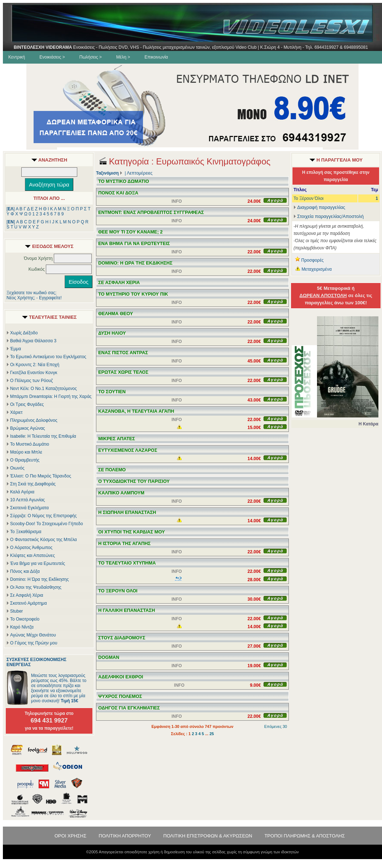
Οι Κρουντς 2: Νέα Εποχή (34, 364)
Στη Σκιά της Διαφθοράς (33, 483)
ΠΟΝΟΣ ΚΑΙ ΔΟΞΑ (118, 193)
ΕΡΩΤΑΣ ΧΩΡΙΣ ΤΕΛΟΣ (123, 372)
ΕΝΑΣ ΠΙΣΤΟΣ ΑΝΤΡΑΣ (123, 352)
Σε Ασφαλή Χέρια (26, 595)
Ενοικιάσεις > (52, 57)
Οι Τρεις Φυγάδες (27, 404)
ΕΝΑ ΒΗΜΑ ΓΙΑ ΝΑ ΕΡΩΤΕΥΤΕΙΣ (134, 243)
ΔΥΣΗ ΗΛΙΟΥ (112, 333)
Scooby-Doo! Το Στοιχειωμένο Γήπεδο (46, 523)
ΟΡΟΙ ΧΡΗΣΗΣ (70, 836)
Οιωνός (17, 468)
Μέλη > (123, 57)
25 (211, 734)
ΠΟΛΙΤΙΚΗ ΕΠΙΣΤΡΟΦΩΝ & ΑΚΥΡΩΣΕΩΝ (207, 836)
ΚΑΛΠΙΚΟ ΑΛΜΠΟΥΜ (121, 493)
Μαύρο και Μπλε (26, 452)
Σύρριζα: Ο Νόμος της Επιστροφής (43, 515)
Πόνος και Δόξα (25, 571)
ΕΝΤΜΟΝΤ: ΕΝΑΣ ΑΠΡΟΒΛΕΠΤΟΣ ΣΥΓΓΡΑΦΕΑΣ (151, 212)
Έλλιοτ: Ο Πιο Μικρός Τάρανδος (40, 476)
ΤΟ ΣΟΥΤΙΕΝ (112, 391)
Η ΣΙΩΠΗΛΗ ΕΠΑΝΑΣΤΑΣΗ (127, 512)
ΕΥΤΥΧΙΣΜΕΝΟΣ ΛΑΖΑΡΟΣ (127, 450)
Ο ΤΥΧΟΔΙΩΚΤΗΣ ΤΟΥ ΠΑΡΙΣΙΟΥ (134, 481)
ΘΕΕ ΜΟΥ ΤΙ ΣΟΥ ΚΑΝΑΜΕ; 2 (130, 232)
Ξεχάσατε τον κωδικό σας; (31, 292)
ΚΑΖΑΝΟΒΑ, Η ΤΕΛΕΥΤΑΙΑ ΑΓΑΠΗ (136, 411)
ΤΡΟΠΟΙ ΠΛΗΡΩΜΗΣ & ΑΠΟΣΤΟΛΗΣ (304, 836)
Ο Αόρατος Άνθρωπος (31, 547)
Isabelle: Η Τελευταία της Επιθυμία (43, 436)
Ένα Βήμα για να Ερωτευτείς (37, 563)
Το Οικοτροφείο (24, 619)
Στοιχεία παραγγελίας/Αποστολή (330, 216)
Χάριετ (16, 412)
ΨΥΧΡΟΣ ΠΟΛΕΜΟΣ (120, 696)
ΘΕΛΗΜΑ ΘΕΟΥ (115, 313)
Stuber (16, 611)
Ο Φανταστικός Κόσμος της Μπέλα (43, 539)
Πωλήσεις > (90, 57)
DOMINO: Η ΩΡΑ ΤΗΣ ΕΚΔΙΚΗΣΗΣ (135, 263)
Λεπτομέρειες (139, 173)
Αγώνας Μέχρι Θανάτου (33, 635)
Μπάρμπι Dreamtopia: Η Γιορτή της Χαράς (51, 396)
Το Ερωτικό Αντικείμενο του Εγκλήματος (48, 356)
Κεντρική (16, 57)
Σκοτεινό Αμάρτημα (28, 603)
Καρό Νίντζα (22, 627)
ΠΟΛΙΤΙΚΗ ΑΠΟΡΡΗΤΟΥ (125, 836)
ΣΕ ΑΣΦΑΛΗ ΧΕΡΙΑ (119, 282)
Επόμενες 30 (275, 726)
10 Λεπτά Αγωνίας (27, 499)
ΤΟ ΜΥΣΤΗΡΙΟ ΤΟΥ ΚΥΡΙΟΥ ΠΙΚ (133, 294)
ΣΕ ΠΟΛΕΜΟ (112, 469)
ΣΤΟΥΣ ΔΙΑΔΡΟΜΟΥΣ (121, 637)
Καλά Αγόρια (22, 491)
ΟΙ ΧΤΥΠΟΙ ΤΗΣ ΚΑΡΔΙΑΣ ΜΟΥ (131, 532)
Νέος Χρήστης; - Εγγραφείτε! (34, 297)
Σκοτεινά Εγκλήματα (29, 507)
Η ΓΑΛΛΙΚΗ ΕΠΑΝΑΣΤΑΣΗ (126, 610)
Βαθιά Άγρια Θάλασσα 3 (33, 340)
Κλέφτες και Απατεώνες (32, 555)
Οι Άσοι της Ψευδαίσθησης (35, 587)
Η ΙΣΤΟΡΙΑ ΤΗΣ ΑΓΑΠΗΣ (124, 543)
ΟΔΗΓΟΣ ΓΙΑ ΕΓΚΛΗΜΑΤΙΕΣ (129, 708)
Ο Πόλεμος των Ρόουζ (31, 380)
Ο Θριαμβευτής (24, 460)
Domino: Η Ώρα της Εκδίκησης (39, 579)
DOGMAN (108, 657)
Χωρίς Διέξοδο (24, 332)
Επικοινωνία (156, 57)
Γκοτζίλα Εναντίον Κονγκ (33, 372)
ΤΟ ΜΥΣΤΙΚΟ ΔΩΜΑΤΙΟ (123, 181)
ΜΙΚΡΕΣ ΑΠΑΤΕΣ (116, 438)
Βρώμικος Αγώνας (27, 428)
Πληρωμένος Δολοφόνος (33, 420)
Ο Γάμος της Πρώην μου (33, 643)
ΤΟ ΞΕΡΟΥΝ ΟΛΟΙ (118, 590)
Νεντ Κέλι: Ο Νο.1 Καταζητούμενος (43, 388)
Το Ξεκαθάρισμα (25, 531)
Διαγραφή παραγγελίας (319, 207)
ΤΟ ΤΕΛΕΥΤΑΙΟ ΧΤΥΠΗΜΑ (127, 563)
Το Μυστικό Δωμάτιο (29, 444)
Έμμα (15, 348)
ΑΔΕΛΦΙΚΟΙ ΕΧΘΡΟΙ (120, 676)
